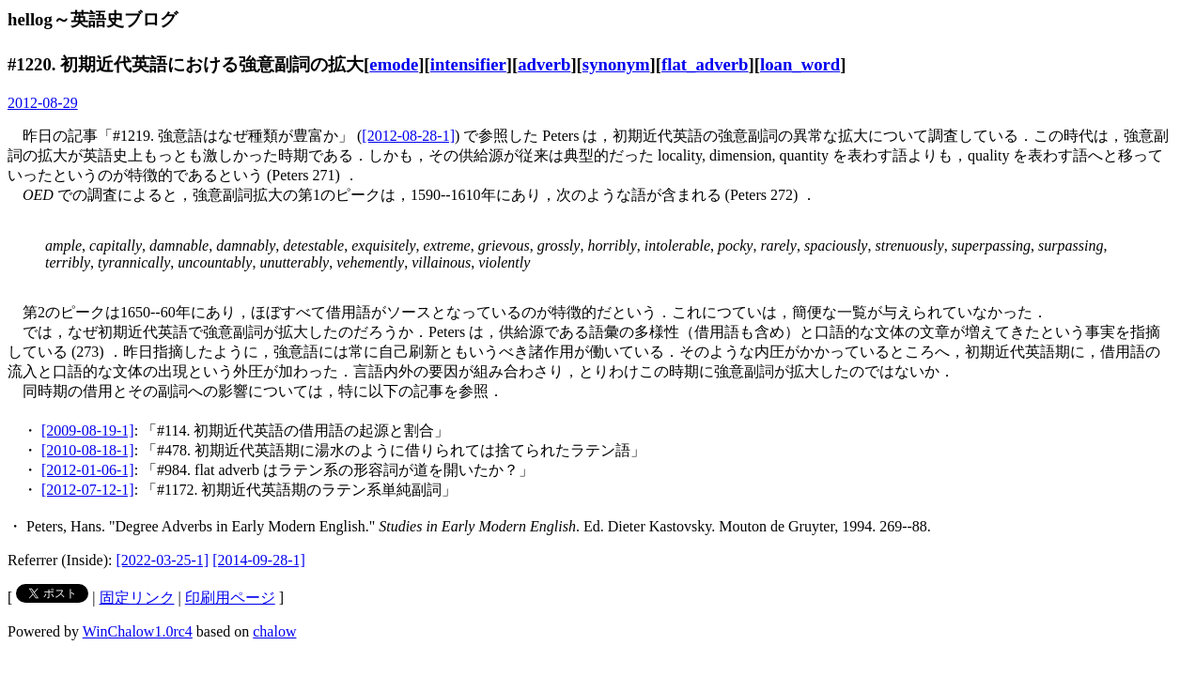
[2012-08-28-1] (408, 136)
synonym (616, 64)
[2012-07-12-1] (87, 490)
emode (393, 64)
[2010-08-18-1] (87, 450)
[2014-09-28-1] (258, 560)
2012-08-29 (43, 103)
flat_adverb (704, 64)
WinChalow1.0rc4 (138, 631)
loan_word (800, 64)
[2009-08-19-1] (87, 430)
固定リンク (137, 598)
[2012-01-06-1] (87, 470)
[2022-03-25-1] (163, 560)
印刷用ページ (230, 598)
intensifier (468, 64)
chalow (274, 631)
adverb (544, 64)
